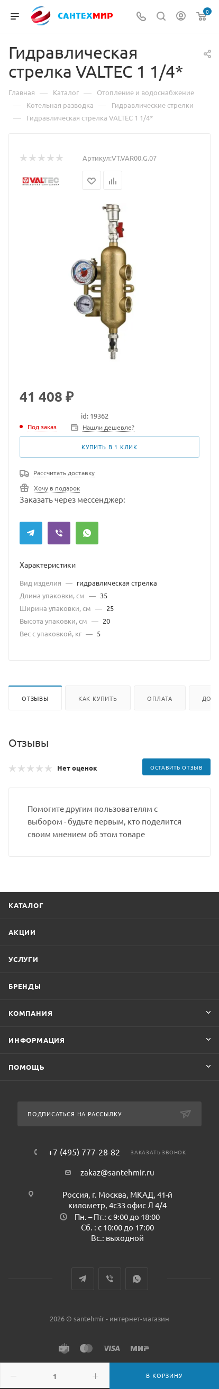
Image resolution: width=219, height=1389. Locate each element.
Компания (30, 1012)
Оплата (159, 698)
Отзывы (35, 698)
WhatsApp (87, 533)
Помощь (26, 1066)
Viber (59, 533)
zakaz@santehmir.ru (117, 1172)
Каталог (26, 905)
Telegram (31, 533)
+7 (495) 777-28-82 (84, 1151)
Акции (22, 932)
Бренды (24, 985)
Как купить (97, 698)
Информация (36, 1039)
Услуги (23, 959)
